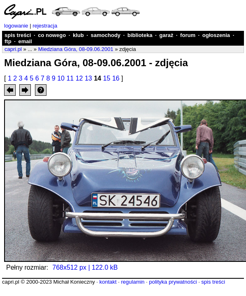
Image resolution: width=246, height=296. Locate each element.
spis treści (18, 35)
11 (70, 78)
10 (61, 78)
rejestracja (44, 26)
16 (116, 78)
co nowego (52, 35)
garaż (166, 35)
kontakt (107, 282)
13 (88, 78)
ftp (8, 41)
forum (187, 35)
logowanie (16, 26)
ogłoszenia (216, 35)
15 (106, 78)
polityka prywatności (173, 282)
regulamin (132, 282)
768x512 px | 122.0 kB (85, 267)
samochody (106, 35)
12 (79, 78)
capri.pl (13, 49)
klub (78, 35)
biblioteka (140, 35)
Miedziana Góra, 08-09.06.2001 (76, 49)
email (25, 41)
